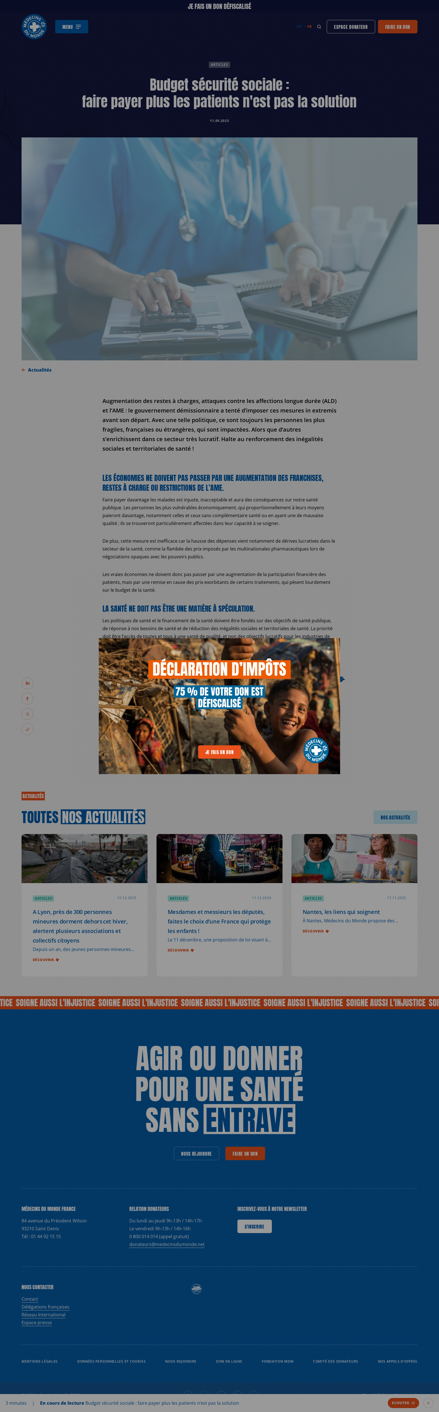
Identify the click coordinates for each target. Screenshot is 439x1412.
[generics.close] (328, 647)
